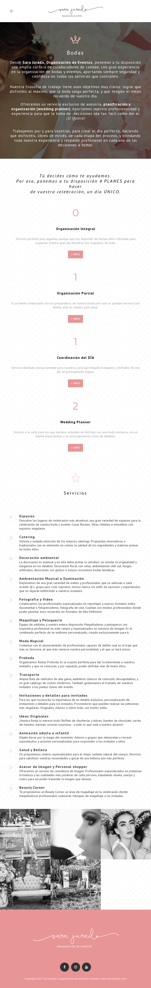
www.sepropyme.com (113, 978)
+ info (75, 254)
